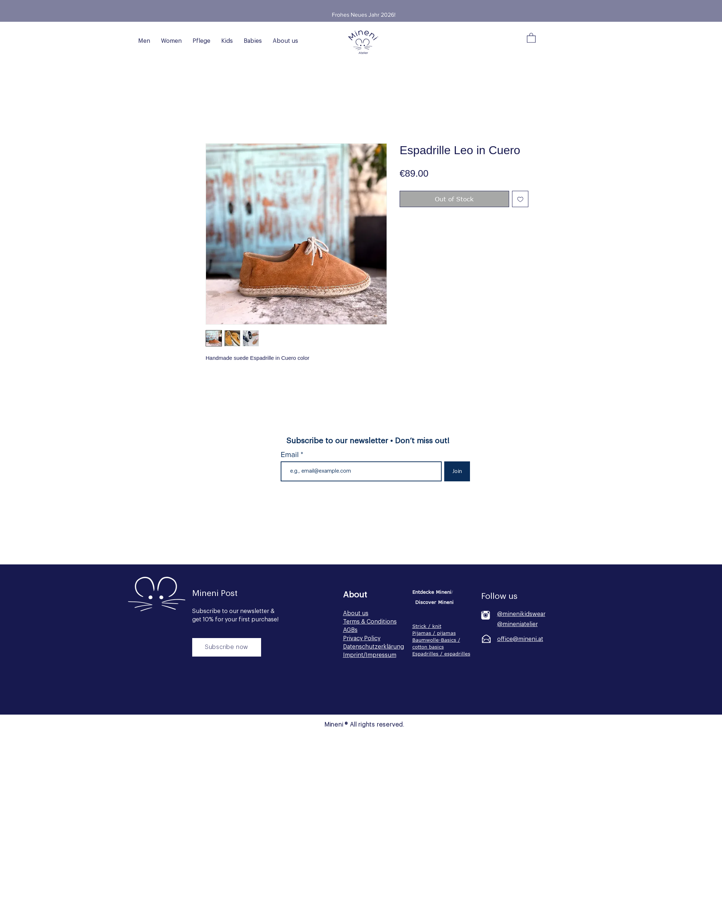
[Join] (457, 471)
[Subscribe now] (226, 647)
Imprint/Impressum (369, 655)
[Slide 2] (368, 5)
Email (291, 454)
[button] (531, 37)
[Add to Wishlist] (520, 199)
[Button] (225, 694)
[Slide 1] (359, 5)
